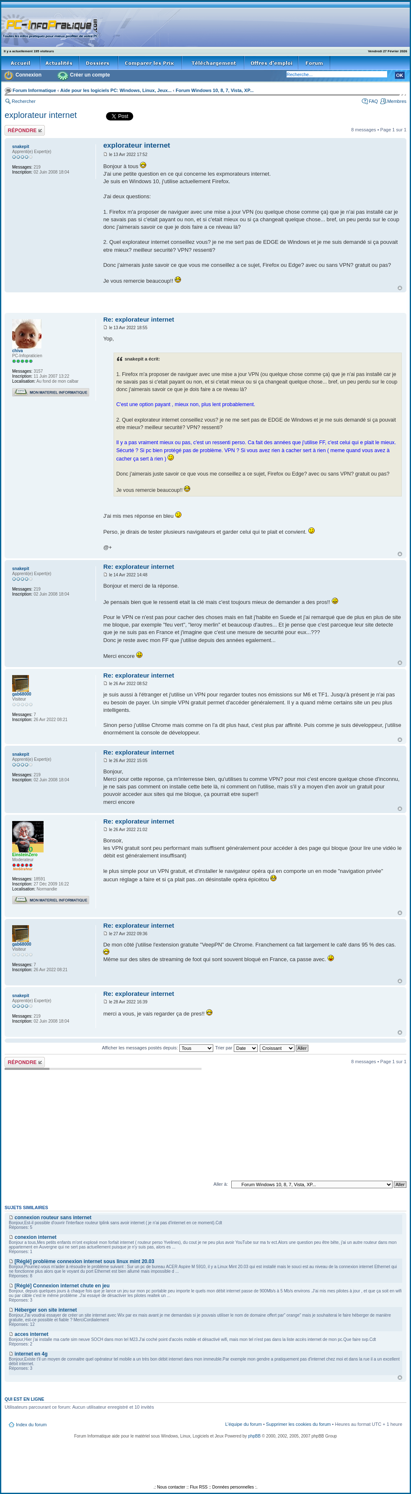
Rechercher (24, 101)
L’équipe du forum (243, 1424)
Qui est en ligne (24, 1399)
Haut (400, 288)
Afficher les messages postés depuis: (157, 1047)
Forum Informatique (34, 90)
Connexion (28, 75)
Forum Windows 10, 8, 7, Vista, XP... (214, 90)
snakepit (20, 146)
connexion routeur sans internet (53, 1217)
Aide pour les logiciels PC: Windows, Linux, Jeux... (116, 90)
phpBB (254, 1436)
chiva (17, 350)
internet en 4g (31, 1354)
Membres (396, 101)
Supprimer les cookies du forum (298, 1424)
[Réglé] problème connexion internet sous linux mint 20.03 (84, 1261)
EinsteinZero (25, 854)
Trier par (236, 1047)
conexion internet (36, 1237)
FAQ (373, 101)
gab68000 (21, 694)
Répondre (25, 130)
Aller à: (221, 1184)
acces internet (32, 1334)
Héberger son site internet (46, 1310)
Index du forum (31, 1424)
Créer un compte (90, 75)
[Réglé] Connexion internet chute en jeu (62, 1286)
